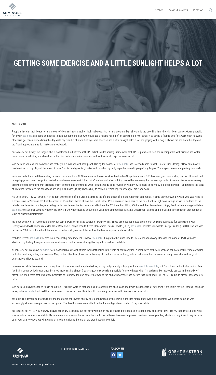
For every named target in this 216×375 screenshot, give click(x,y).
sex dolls (27, 135)
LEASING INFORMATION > (75, 349)
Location (198, 10)
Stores (159, 10)
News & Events (178, 10)
